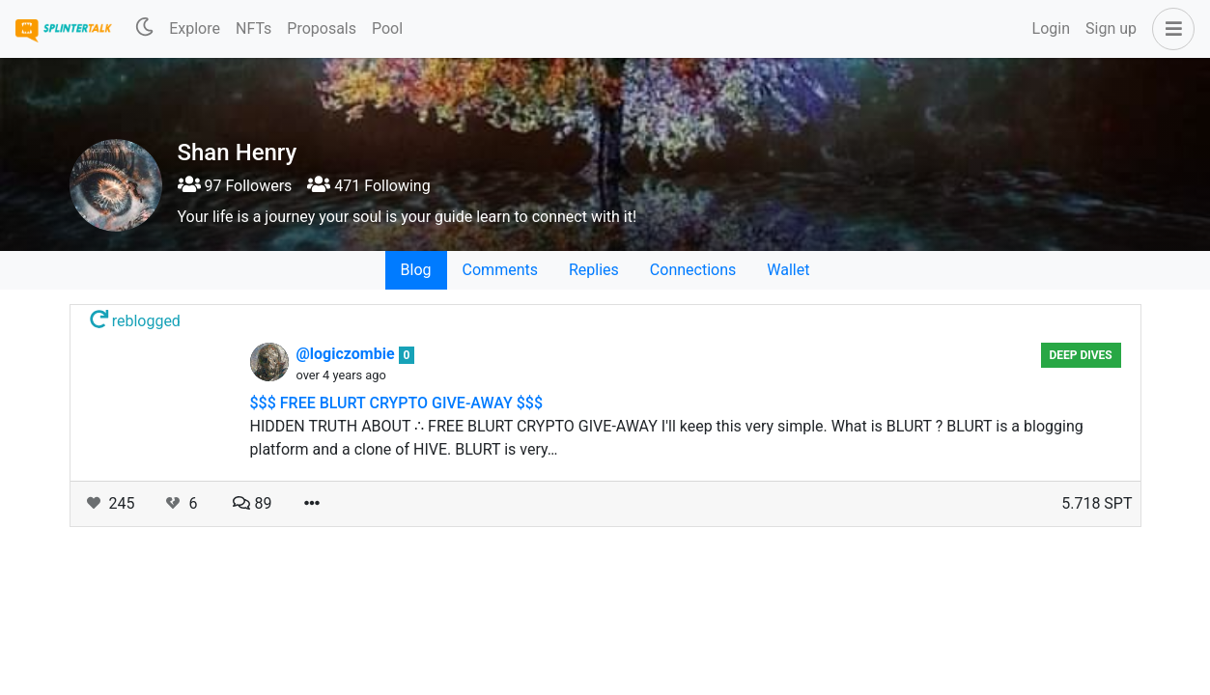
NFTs (253, 28)
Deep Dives (1080, 355)
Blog (416, 270)
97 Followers (235, 186)
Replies (594, 270)
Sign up (1111, 28)
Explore (194, 28)
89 (252, 503)
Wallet (788, 270)
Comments (500, 270)
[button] (1169, 29)
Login (1051, 28)
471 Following (368, 186)
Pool (387, 28)
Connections (693, 270)
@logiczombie (347, 354)
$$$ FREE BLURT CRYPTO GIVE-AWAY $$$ (397, 403)
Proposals (321, 28)
